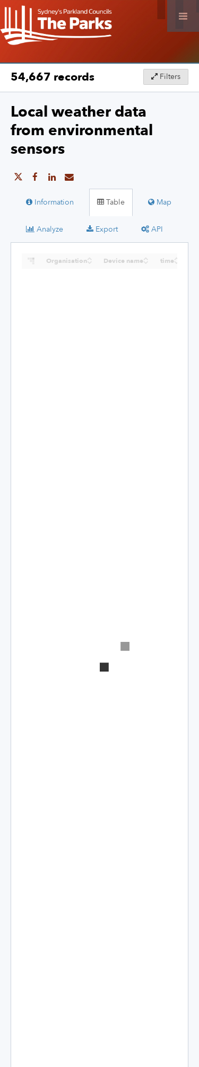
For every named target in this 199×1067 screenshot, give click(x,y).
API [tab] (152, 229)
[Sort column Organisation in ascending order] (89, 258)
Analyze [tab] (44, 229)
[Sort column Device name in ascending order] (146, 258)
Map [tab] (159, 202)
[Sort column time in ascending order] (176, 258)
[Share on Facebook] (35, 177)
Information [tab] (50, 202)
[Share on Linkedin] (52, 177)
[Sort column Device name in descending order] (146, 261)
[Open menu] (183, 16)
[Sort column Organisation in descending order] (89, 261)
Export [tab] (102, 229)
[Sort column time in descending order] (176, 261)
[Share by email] (69, 177)
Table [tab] (111, 202)
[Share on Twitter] (18, 177)
